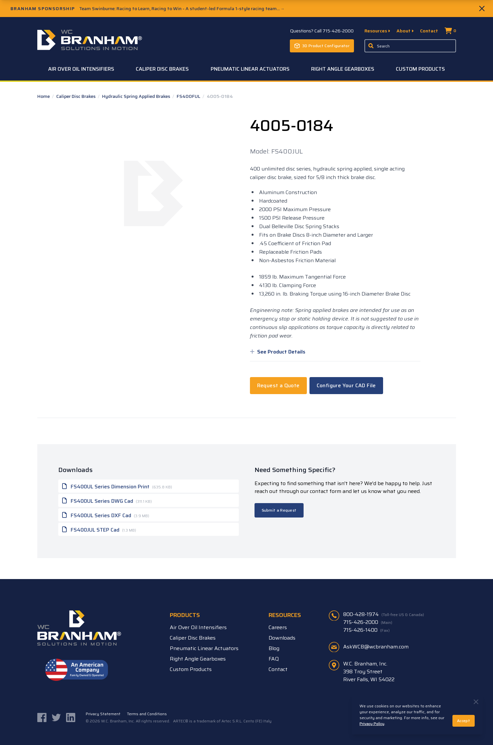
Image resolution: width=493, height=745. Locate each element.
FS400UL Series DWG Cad (107, 500)
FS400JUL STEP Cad (99, 529)
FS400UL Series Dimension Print (117, 486)
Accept (463, 721)
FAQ (274, 659)
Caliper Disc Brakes (162, 69)
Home (44, 96)
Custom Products (420, 69)
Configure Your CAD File (346, 385)
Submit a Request (279, 510)
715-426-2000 (367, 622)
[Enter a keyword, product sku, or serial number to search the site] (410, 45)
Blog (274, 648)
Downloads (282, 638)
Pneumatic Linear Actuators (250, 69)
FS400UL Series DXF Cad (105, 514)
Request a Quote (278, 385)
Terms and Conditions (147, 714)
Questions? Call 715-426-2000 (322, 30)
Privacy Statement (103, 714)
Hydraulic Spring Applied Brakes (136, 96)
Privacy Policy (372, 723)
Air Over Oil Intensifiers (81, 69)
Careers (278, 627)
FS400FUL (189, 96)
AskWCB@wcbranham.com (376, 647)
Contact (429, 30)
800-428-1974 (383, 614)
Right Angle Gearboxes (342, 69)
